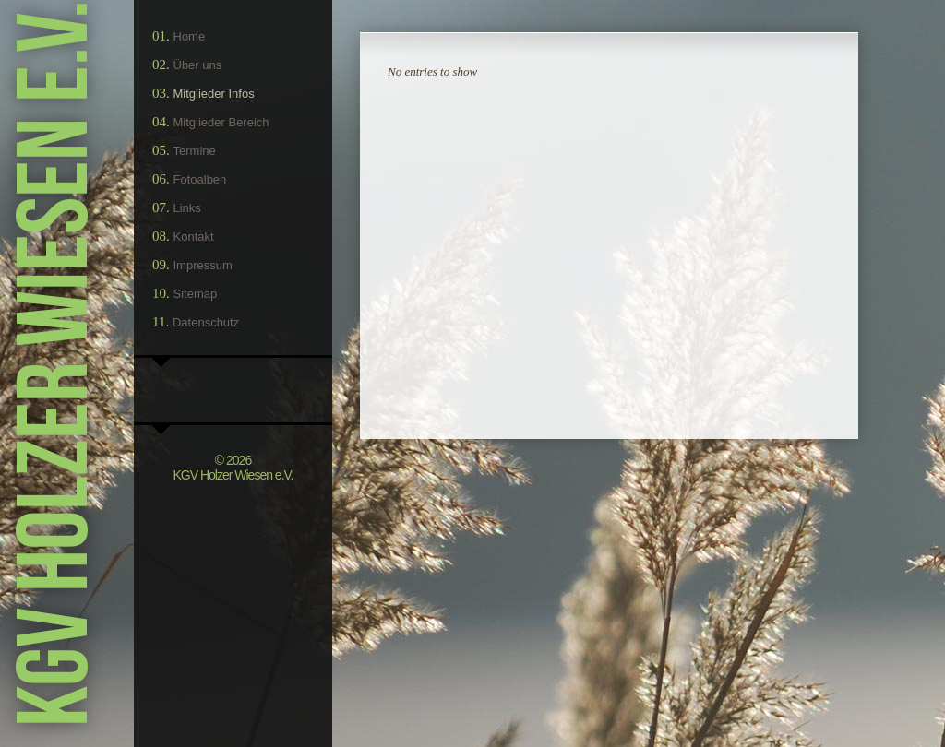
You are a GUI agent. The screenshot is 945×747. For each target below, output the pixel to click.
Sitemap (195, 294)
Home (189, 36)
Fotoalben (200, 179)
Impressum (203, 265)
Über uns (197, 65)
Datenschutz (206, 322)
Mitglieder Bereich (221, 122)
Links (187, 208)
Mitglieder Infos (214, 94)
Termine (194, 151)
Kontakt (193, 236)
